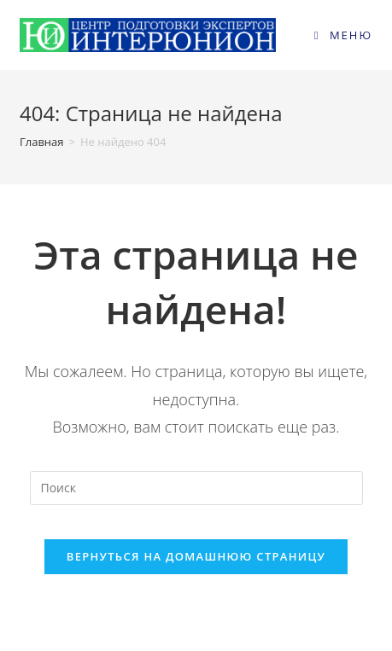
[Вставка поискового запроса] (196, 488)
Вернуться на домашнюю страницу (196, 556)
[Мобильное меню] (343, 35)
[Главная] (42, 141)
